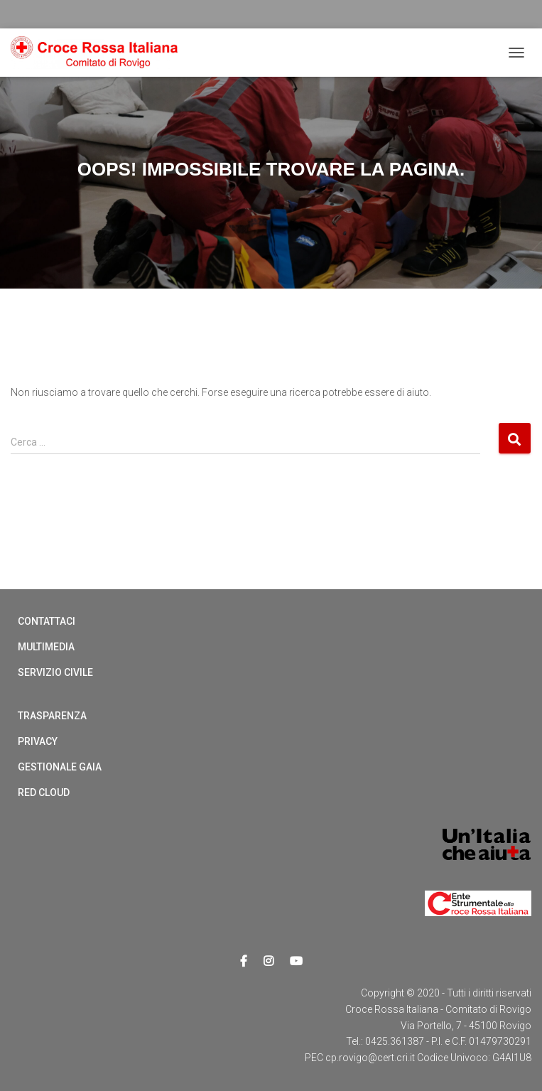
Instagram (268, 961)
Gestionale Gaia (60, 767)
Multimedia (46, 646)
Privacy (38, 741)
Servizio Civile (55, 672)
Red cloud (44, 792)
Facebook (243, 961)
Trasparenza (52, 715)
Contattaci (46, 621)
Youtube (296, 961)
